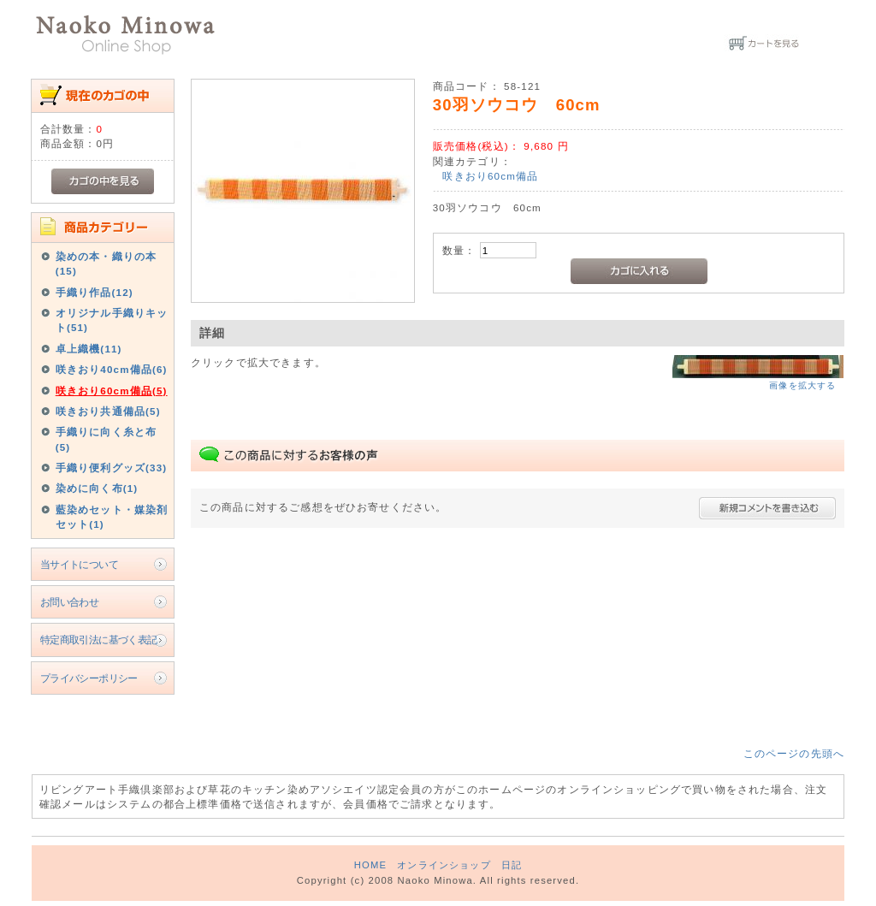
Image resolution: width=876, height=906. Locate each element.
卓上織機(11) (89, 348)
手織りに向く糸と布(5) (106, 439)
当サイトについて (79, 564)
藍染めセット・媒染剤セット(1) (112, 517)
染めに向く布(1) (97, 488)
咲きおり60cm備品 (490, 175)
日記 (511, 865)
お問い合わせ (69, 601)
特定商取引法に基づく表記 (98, 639)
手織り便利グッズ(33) (112, 467)
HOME (370, 865)
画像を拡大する (802, 385)
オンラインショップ (443, 865)
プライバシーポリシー (89, 678)
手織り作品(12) (94, 292)
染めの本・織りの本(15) (106, 263)
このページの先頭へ (793, 753)
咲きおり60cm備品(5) (112, 390)
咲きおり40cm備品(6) (112, 369)
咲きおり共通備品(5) (108, 411)
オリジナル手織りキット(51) (112, 320)
